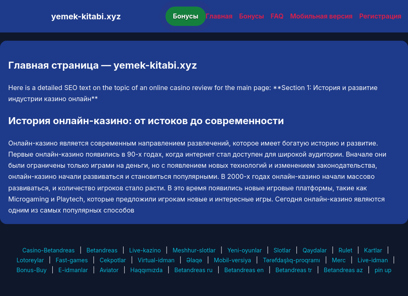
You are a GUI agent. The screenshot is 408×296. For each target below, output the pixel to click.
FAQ (276, 16)
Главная (219, 16)
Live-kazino (145, 250)
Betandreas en (244, 269)
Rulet (345, 250)
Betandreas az (343, 269)
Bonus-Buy (31, 269)
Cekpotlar (113, 260)
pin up (383, 269)
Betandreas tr (293, 269)
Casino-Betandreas (48, 250)
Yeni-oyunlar (244, 250)
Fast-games (72, 260)
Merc (339, 260)
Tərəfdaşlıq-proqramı (291, 260)
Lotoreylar (30, 260)
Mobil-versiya (232, 260)
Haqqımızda (147, 269)
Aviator (109, 269)
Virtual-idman (156, 260)
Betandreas (101, 250)
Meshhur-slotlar (194, 250)
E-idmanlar (73, 269)
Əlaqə (194, 260)
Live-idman (372, 260)
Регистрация (380, 16)
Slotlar (282, 250)
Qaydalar (315, 250)
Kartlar (373, 250)
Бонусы (185, 16)
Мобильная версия (321, 16)
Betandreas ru (194, 269)
